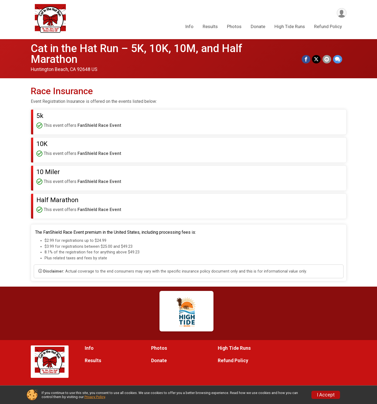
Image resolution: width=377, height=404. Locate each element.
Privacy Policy (94, 397)
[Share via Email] (327, 59)
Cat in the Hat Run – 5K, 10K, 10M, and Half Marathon (136, 54)
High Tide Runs (289, 26)
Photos (234, 26)
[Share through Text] (337, 59)
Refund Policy (328, 26)
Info (189, 26)
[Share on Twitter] (317, 59)
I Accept (326, 395)
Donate (258, 26)
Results (210, 26)
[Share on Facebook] (306, 59)
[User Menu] (342, 13)
